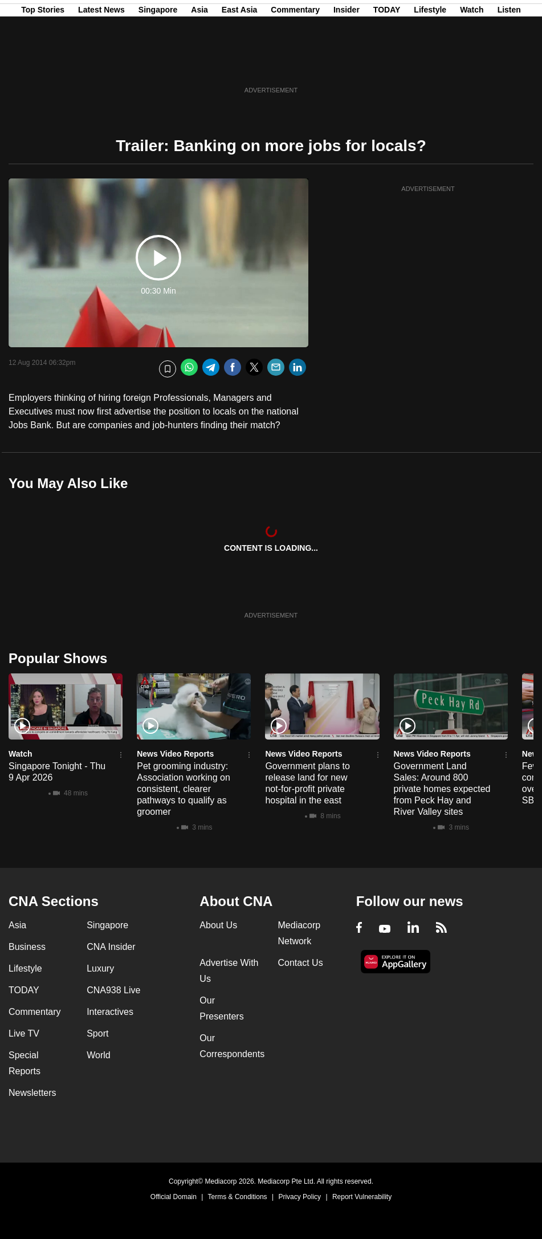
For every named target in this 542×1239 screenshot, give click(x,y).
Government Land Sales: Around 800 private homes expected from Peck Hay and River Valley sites (442, 788)
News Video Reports (175, 753)
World (99, 1055)
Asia (199, 64)
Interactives (110, 1012)
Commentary (295, 64)
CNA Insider (111, 947)
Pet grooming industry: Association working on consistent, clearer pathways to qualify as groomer (183, 788)
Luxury (100, 968)
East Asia (240, 64)
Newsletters (32, 1093)
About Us (218, 925)
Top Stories (42, 64)
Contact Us (300, 963)
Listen (509, 64)
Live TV (24, 1033)
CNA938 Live (113, 990)
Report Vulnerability (362, 1197)
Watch (471, 64)
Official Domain (173, 1197)
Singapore (157, 64)
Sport (97, 1033)
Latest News (101, 64)
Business (27, 947)
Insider (346, 64)
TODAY (386, 64)
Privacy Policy (299, 1197)
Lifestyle (430, 64)
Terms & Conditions (237, 1197)
